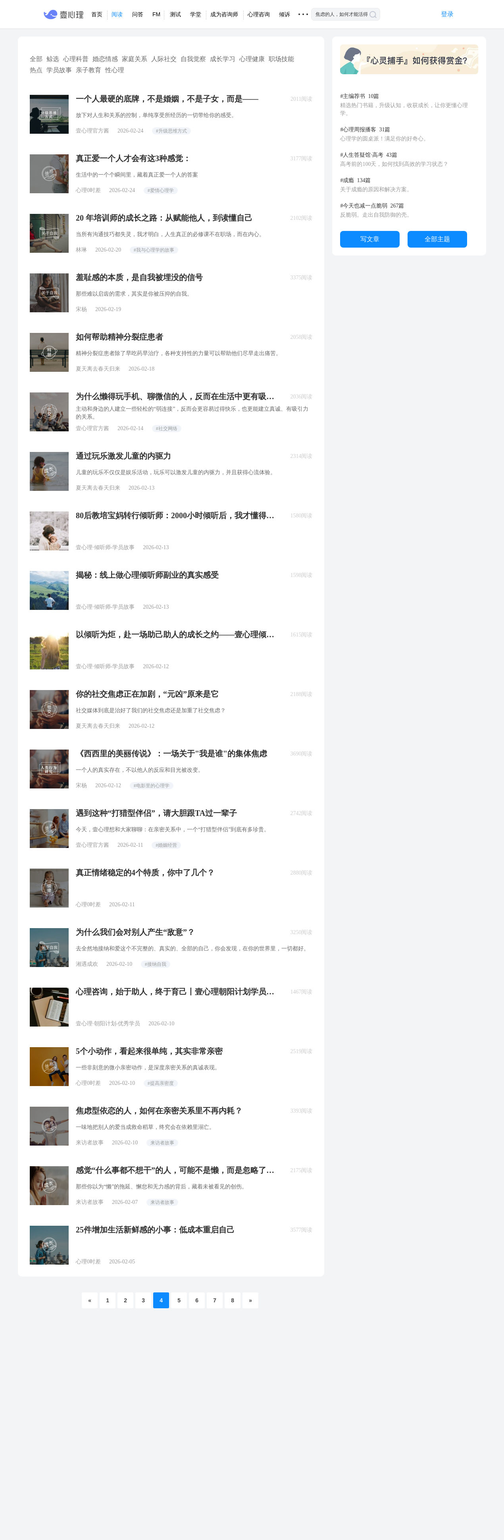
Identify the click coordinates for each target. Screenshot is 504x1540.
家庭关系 (134, 59)
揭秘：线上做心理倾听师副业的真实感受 (147, 575)
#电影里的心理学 (151, 785)
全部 (36, 59)
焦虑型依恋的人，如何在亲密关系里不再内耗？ (159, 1111)
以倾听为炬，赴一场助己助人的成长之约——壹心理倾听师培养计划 (175, 634)
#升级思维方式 (171, 131)
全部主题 (437, 239)
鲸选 (52, 59)
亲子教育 (88, 70)
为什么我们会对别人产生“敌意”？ (135, 932)
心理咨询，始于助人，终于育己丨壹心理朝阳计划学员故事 (175, 992)
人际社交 (164, 59)
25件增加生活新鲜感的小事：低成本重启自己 (155, 1230)
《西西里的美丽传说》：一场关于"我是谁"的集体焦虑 (171, 754)
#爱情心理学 (161, 190)
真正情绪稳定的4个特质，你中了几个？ (145, 873)
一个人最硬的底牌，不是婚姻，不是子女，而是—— (167, 99)
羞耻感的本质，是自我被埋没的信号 (139, 277)
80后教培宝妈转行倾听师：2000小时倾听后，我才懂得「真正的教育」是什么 (171, 515)
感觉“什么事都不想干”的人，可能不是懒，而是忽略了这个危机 (175, 1170)
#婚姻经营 (166, 845)
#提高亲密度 (161, 1083)
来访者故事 (162, 1143)
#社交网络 (166, 428)
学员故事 (59, 70)
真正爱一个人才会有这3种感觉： (133, 158)
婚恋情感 (105, 59)
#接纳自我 (155, 964)
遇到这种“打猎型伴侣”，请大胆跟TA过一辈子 (156, 813)
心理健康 (252, 59)
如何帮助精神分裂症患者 (119, 337)
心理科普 (75, 59)
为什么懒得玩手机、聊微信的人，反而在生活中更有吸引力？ (175, 396)
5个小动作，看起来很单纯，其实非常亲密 (149, 1051)
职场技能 (281, 59)
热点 (36, 70)
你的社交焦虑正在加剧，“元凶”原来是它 (147, 694)
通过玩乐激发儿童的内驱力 (123, 456)
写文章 (369, 239)
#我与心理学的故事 (154, 250)
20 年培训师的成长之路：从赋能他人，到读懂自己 (164, 218)
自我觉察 (193, 59)
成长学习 (222, 59)
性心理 (114, 70)
